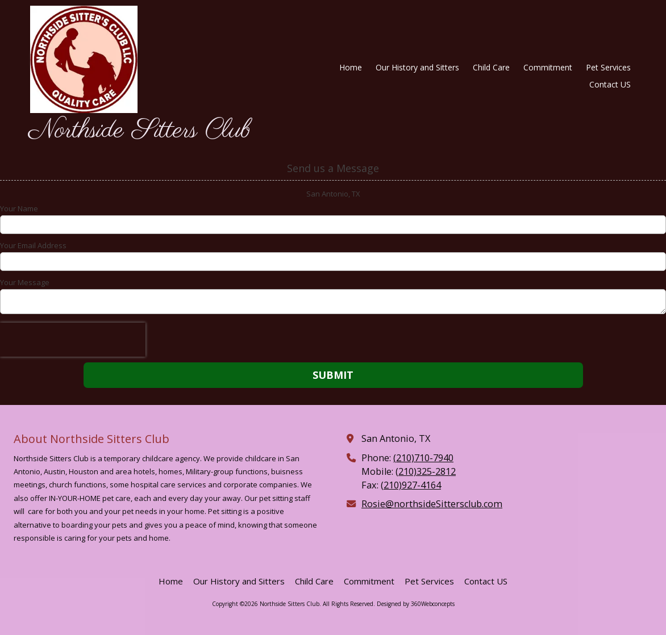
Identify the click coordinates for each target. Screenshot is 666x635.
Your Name (19, 208)
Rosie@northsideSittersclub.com (431, 504)
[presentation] (72, 340)
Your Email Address (33, 245)
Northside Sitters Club (139, 130)
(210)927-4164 (411, 485)
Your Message (24, 282)
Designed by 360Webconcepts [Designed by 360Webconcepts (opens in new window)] (416, 604)
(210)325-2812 (426, 471)
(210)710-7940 (423, 458)
